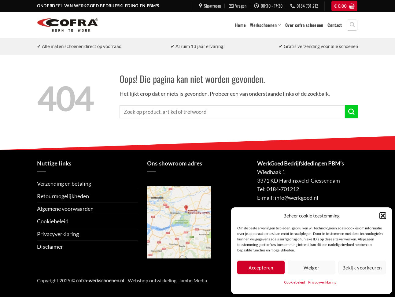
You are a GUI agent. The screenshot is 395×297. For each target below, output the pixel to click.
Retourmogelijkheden (63, 196)
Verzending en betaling (64, 183)
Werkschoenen (265, 25)
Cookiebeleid (294, 282)
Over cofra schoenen (304, 25)
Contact (334, 25)
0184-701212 (283, 189)
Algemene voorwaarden (65, 209)
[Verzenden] (351, 111)
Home (240, 25)
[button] (383, 216)
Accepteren (261, 267)
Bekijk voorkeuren (362, 267)
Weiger (311, 267)
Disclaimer (50, 246)
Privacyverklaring (322, 282)
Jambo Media (193, 280)
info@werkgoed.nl (296, 198)
